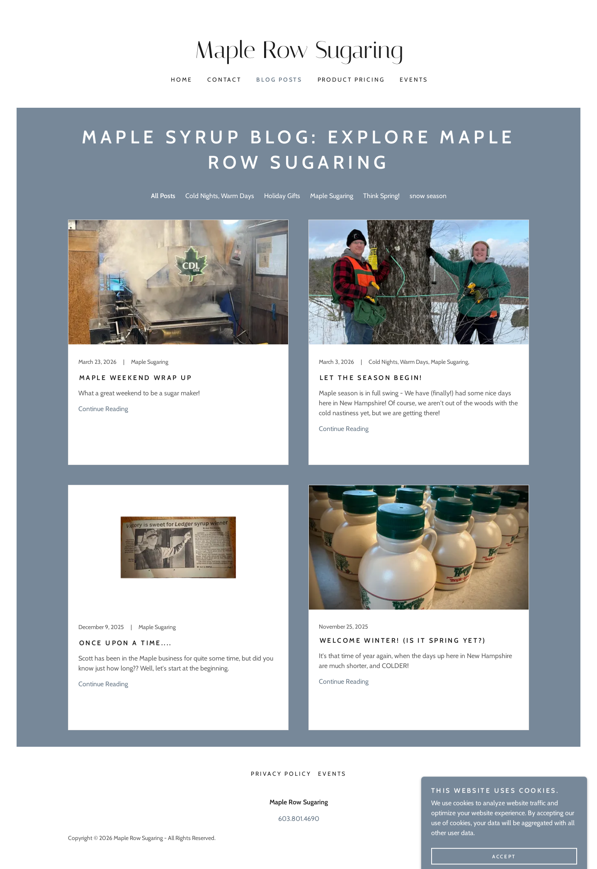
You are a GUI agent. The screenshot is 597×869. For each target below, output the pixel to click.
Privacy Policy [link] (281, 773)
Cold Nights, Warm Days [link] (219, 196)
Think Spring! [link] (381, 196)
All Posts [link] (163, 196)
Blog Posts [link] (279, 79)
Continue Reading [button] (103, 409)
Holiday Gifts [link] (282, 196)
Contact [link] (224, 79)
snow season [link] (428, 196)
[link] (298, 56)
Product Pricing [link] (351, 79)
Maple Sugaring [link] (331, 196)
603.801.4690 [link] (298, 819)
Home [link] (181, 79)
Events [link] (414, 79)
